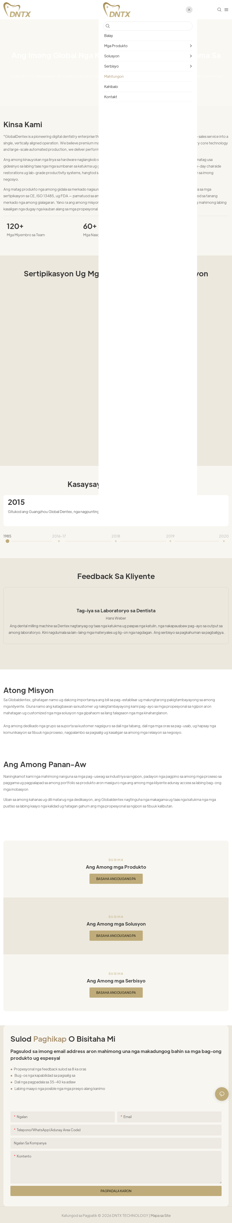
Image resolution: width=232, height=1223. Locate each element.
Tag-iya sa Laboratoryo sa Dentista (116, 609)
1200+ (170, 226)
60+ (90, 226)
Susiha (116, 858)
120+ (15, 226)
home (103, 45)
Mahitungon (123, 45)
